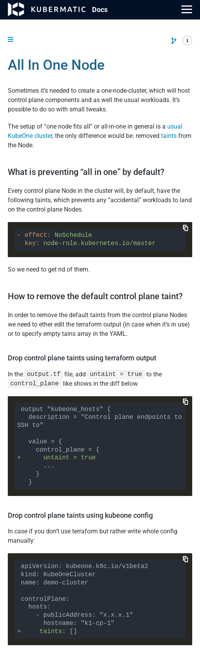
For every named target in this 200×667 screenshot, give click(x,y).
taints (169, 135)
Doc (100, 9)
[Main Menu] (186, 9)
